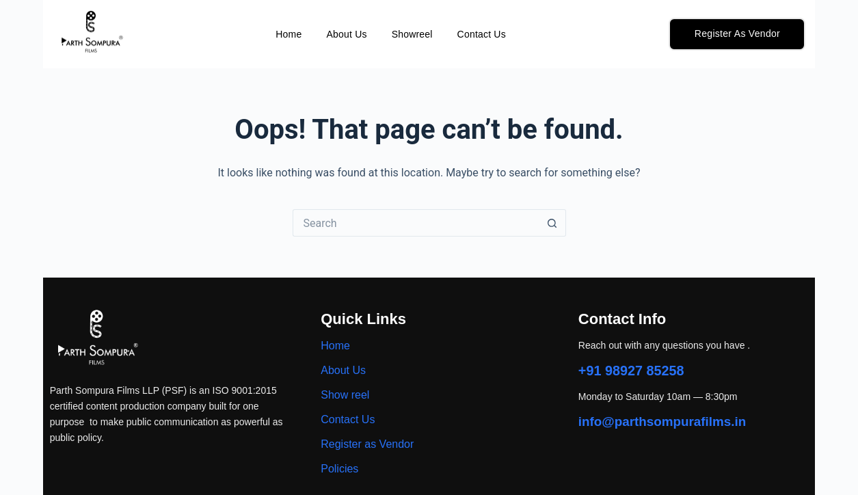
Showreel (412, 34)
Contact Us (481, 34)
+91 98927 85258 (631, 370)
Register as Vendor (367, 444)
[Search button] (552, 223)
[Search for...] (416, 223)
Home (288, 34)
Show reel (345, 395)
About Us (346, 34)
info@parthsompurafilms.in (663, 421)
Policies (339, 468)
